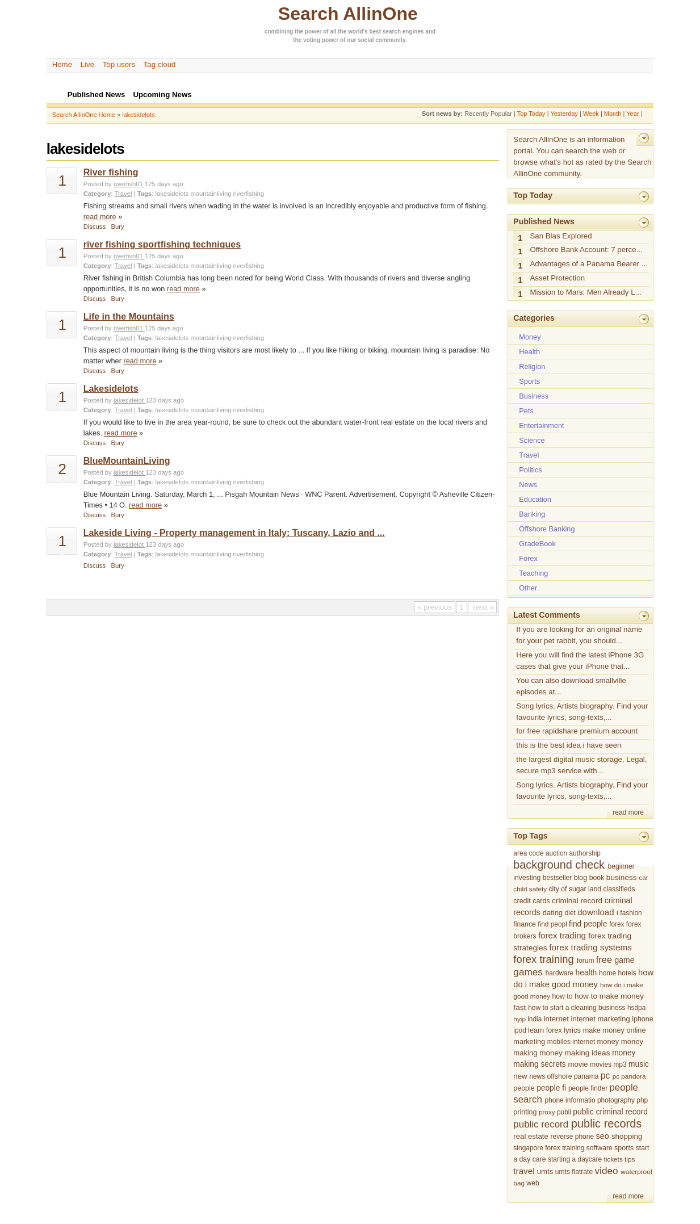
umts (545, 1171)
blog (581, 878)
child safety (530, 888)
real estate (530, 1136)
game (625, 960)
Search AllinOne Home (83, 114)
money (608, 1041)
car (643, 877)
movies (600, 1064)
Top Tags (530, 835)
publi (564, 1112)
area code (528, 853)
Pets (526, 410)
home (607, 973)
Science (531, 440)
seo (602, 1136)
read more (99, 216)
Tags (144, 193)
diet (570, 913)
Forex (528, 558)
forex (616, 924)
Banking (532, 514)
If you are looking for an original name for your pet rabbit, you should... (579, 635)
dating (553, 912)
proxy (547, 1112)
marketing (529, 1041)
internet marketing (600, 1019)
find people (588, 924)
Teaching (533, 573)
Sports (529, 381)
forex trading (562, 935)
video (606, 1170)
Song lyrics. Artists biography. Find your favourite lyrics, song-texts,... (582, 712)
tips (629, 1159)
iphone (642, 1019)
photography (616, 1100)
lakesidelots (138, 114)
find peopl (552, 924)
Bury (117, 226)
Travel (123, 193)
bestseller (557, 878)
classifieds (619, 889)
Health (529, 351)
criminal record (577, 900)
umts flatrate (574, 1172)
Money (529, 337)
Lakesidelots (111, 388)
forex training (543, 959)
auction (556, 853)
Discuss (94, 226)
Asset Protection (557, 278)
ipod (519, 1030)
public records (606, 1123)
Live (87, 64)
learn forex (545, 1030)
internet (556, 1019)
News (528, 484)
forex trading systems (590, 947)
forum (585, 961)
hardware (560, 973)
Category (97, 193)
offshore (559, 1076)
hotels (627, 973)
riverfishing (248, 193)
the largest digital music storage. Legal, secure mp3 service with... (581, 765)
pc (605, 1075)
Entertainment (541, 425)
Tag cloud (160, 64)
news (537, 1076)
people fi (551, 1088)
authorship (585, 853)
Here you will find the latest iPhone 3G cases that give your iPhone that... (580, 660)
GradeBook (537, 543)
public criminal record (610, 1111)
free (604, 959)
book (597, 878)
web (532, 1183)
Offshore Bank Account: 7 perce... (586, 249)
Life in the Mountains (128, 316)
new (520, 1076)
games (528, 972)
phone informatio (569, 1100)
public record (540, 1124)
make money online (614, 1030)
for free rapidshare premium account (577, 731)
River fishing (111, 172)
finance (524, 924)
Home (62, 64)
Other (528, 588)
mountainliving (210, 193)
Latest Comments (546, 614)
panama (586, 1076)
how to (562, 996)
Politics (530, 470)
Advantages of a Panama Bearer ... (588, 263)
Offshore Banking (547, 529)
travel (523, 1171)
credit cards (531, 901)
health (586, 972)
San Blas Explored (561, 236)
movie (578, 1064)
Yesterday (564, 113)
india (534, 1019)
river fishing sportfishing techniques (162, 244)
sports (624, 1148)
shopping (627, 1136)
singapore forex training (548, 1148)
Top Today (531, 113)
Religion (532, 366)
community (390, 40)
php (642, 1100)
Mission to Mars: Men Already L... (585, 292)
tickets (612, 1159)
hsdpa (636, 1008)
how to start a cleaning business (576, 1008)
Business (533, 396)
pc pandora (629, 1076)
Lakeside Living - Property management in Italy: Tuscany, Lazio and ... (234, 533)
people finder (587, 1088)
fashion (631, 913)
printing (524, 1112)
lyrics (572, 1030)
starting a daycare (575, 1159)
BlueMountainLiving (126, 461)
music (638, 1064)
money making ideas (574, 1053)
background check (559, 864)
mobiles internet (571, 1042)
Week (591, 113)
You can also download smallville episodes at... (571, 686)
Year (632, 113)
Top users (119, 64)
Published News (543, 221)
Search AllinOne (348, 13)
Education (535, 499)
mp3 (619, 1064)
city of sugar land (574, 889)
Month (613, 113)
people (523, 1088)
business (621, 877)
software (599, 1148)
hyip (519, 1018)
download (595, 912)
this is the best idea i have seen (568, 745)
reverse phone (572, 1137)
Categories (533, 317)
